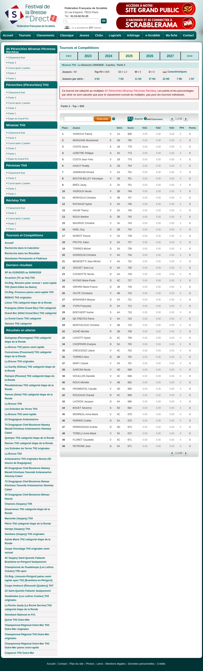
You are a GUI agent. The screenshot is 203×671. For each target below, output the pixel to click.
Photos (90, 663)
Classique (67, 35)
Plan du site (76, 663)
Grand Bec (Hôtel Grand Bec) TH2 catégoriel (30, 313)
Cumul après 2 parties (19, 68)
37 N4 (152, 78)
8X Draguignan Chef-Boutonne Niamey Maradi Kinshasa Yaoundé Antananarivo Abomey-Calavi (28, 472)
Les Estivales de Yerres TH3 (21, 409)
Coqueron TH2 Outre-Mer (19, 652)
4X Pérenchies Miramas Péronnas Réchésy (130, 90)
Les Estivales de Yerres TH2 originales (27, 448)
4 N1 (97, 78)
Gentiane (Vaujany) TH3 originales (24, 534)
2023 (88, 56)
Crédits (161, 663)
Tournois (25, 35)
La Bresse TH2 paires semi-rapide (24, 347)
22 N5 (166, 78)
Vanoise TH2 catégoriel (18, 323)
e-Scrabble (152, 35)
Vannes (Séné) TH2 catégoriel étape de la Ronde (28, 396)
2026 (149, 56)
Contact (188, 35)
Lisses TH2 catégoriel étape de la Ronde (28, 302)
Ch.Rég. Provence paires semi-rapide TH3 (29, 292)
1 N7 (191, 78)
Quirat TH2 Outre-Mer (17, 619)
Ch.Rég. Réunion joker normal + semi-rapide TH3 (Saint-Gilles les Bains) (31, 285)
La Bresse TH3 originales (19, 361)
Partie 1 (12, 78)
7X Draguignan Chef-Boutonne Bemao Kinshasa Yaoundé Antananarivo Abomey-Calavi (29, 485)
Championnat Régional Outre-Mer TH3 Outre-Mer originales (27, 627)
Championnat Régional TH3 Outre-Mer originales (27, 636)
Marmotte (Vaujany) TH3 (19, 518)
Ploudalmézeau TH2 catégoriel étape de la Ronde (29, 387)
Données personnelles (141, 663)
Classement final (16, 57)
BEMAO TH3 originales (18, 297)
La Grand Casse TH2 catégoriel (23, 318)
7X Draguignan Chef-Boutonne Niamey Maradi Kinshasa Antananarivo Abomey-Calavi (28, 428)
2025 (129, 56)
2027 (170, 56)
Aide (113, 118)
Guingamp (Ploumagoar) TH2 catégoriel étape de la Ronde (28, 339)
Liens (100, 663)
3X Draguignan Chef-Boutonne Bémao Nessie (27, 496)
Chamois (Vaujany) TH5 (18, 503)
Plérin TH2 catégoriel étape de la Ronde (28, 523)
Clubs (99, 35)
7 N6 (179, 78)
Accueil (8, 35)
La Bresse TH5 (13, 403)
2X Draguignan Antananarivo (21, 419)
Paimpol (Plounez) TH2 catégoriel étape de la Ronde (29, 378)
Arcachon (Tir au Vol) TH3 (20, 277)
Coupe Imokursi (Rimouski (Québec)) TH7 (29, 585)
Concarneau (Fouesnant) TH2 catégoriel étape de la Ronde (28, 354)
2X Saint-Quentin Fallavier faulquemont (28, 590)
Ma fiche (171, 35)
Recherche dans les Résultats (22, 253)
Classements (45, 35)
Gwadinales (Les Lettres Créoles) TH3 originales (27, 598)
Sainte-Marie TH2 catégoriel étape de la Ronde (27, 541)
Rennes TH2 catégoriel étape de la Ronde (29, 443)
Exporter (139, 119)
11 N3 (138, 78)
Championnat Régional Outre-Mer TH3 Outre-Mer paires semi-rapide (27, 645)
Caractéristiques (177, 71)
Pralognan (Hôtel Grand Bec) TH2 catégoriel (30, 308)
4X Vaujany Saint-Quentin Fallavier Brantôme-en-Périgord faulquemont (25, 560)
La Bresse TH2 (13, 453)
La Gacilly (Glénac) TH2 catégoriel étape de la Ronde (30, 368)
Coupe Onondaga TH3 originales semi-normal (27, 550)
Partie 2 (12, 73)
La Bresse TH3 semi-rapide (20, 414)
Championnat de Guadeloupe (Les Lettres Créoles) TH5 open (29, 569)
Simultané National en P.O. (20, 614)
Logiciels (115, 35)
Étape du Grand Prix (18, 118)
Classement (157, 119)
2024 (108, 56)
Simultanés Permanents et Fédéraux (26, 258)
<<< (68, 56)
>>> (190, 56)
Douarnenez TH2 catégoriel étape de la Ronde (27, 511)
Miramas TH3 (69, 65)
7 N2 (120, 78)
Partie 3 (12, 62)
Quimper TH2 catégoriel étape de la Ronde (29, 438)
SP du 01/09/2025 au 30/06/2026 (23, 272)
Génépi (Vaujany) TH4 (17, 529)
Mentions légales (115, 663)
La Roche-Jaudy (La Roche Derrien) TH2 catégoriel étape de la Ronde (28, 607)
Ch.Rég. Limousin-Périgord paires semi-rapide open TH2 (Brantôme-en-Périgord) (28, 578)
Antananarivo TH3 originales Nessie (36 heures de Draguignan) (28, 460)
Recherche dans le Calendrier (22, 248)
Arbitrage (133, 35)
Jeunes (84, 35)
